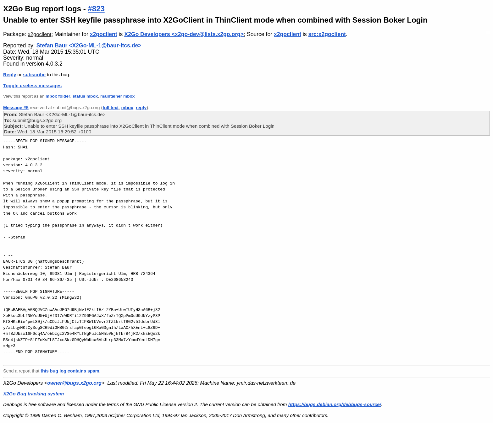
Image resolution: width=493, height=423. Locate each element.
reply (141, 107)
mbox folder (58, 96)
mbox (127, 107)
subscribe (34, 74)
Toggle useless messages (32, 85)
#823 (96, 8)
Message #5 (16, 107)
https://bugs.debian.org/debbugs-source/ (334, 404)
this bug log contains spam (70, 370)
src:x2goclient (327, 34)
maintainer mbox (117, 96)
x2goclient (39, 34)
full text (110, 107)
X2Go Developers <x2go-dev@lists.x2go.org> (184, 34)
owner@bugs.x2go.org (74, 383)
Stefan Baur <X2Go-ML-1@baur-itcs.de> (88, 45)
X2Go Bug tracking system (33, 393)
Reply (9, 74)
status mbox (85, 96)
